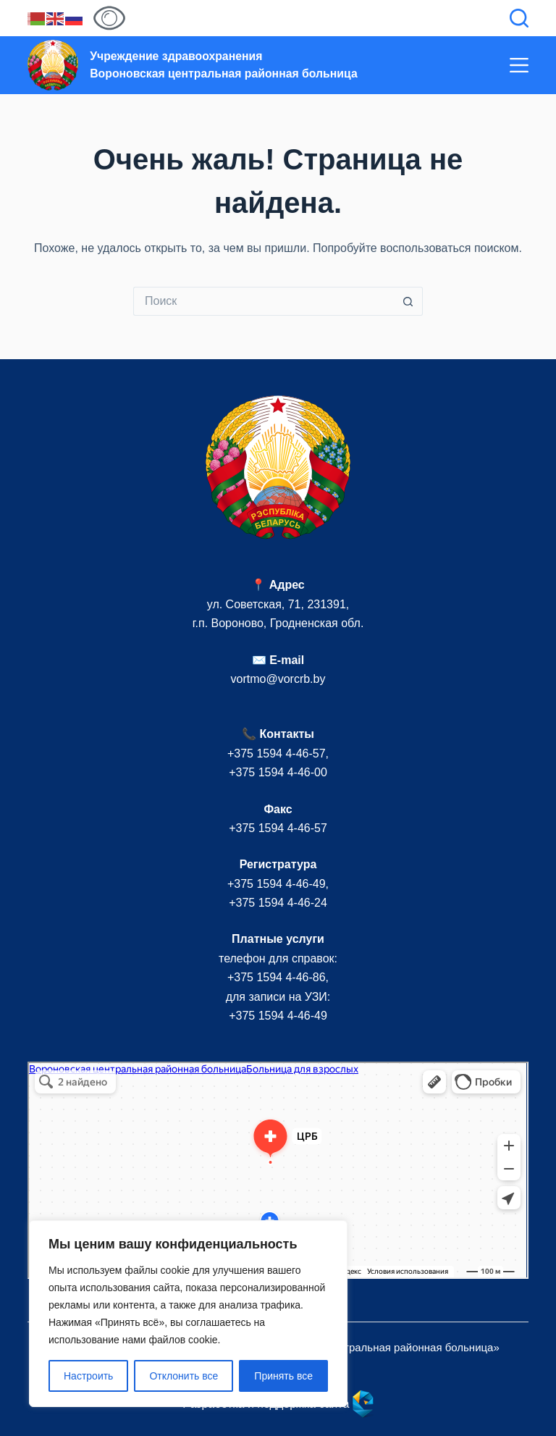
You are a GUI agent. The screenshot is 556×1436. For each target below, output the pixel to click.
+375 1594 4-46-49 (276, 884)
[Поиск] (519, 18)
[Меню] (519, 65)
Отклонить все (183, 1376)
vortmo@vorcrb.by (278, 679)
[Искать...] (263, 301)
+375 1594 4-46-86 (276, 977)
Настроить (88, 1376)
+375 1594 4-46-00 (278, 772)
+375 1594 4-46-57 (276, 753)
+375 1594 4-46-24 (278, 903)
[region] (188, 1313)
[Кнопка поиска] (408, 301)
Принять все (283, 1376)
